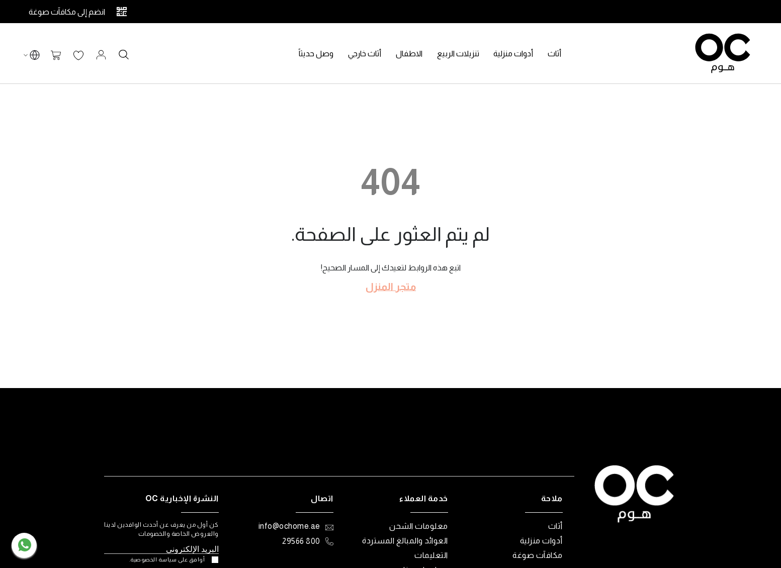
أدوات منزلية (541, 540)
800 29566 (301, 541)
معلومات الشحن (418, 526)
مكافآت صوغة (537, 555)
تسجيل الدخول (101, 55)
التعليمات (431, 555)
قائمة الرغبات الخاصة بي (78, 56)
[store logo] (722, 53)
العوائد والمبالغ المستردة (405, 540)
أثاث (555, 526)
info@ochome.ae (289, 526)
